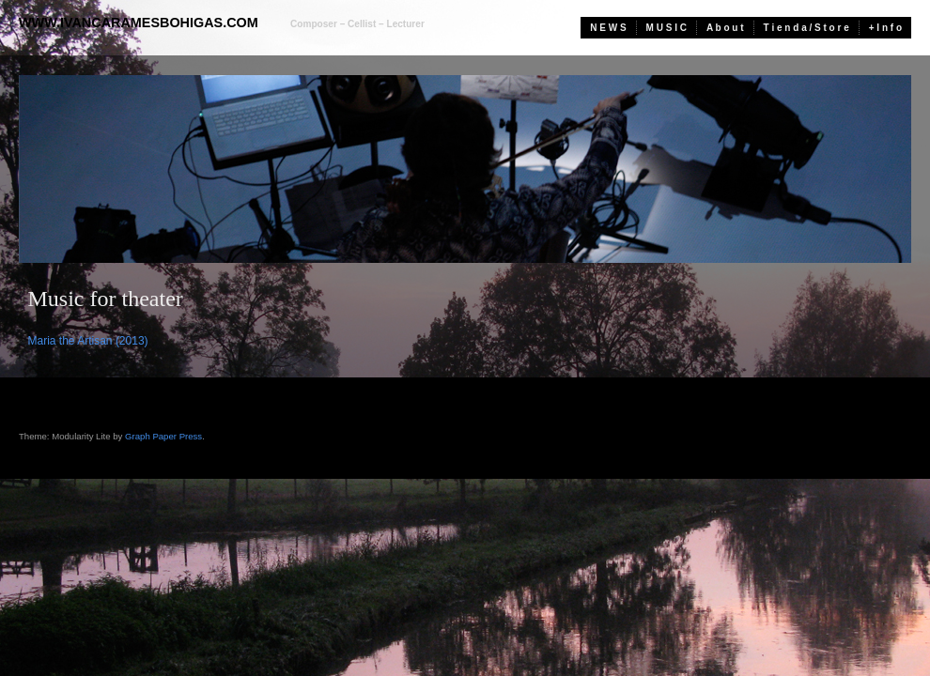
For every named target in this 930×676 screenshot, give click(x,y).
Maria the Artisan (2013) (88, 340)
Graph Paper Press (163, 436)
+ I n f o (885, 28)
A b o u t (725, 28)
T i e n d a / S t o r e (806, 28)
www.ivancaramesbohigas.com (138, 22)
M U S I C (666, 28)
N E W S (608, 28)
